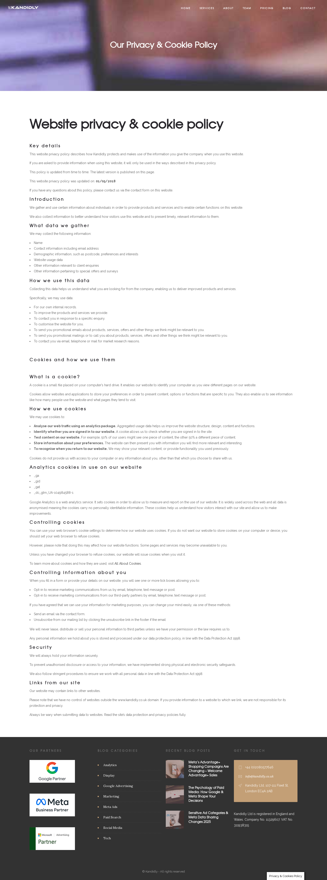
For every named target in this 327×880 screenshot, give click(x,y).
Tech (107, 838)
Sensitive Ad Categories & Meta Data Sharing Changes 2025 (208, 817)
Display (108, 775)
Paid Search (112, 817)
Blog (287, 8)
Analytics (110, 765)
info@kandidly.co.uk (259, 776)
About (228, 8)
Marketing (111, 796)
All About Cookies (127, 563)
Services (207, 8)
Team (247, 8)
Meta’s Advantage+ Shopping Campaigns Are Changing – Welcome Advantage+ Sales (208, 768)
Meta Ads (110, 807)
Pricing (267, 8)
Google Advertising (118, 786)
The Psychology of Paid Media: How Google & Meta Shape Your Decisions (206, 794)
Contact (308, 8)
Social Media (112, 828)
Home (186, 8)
